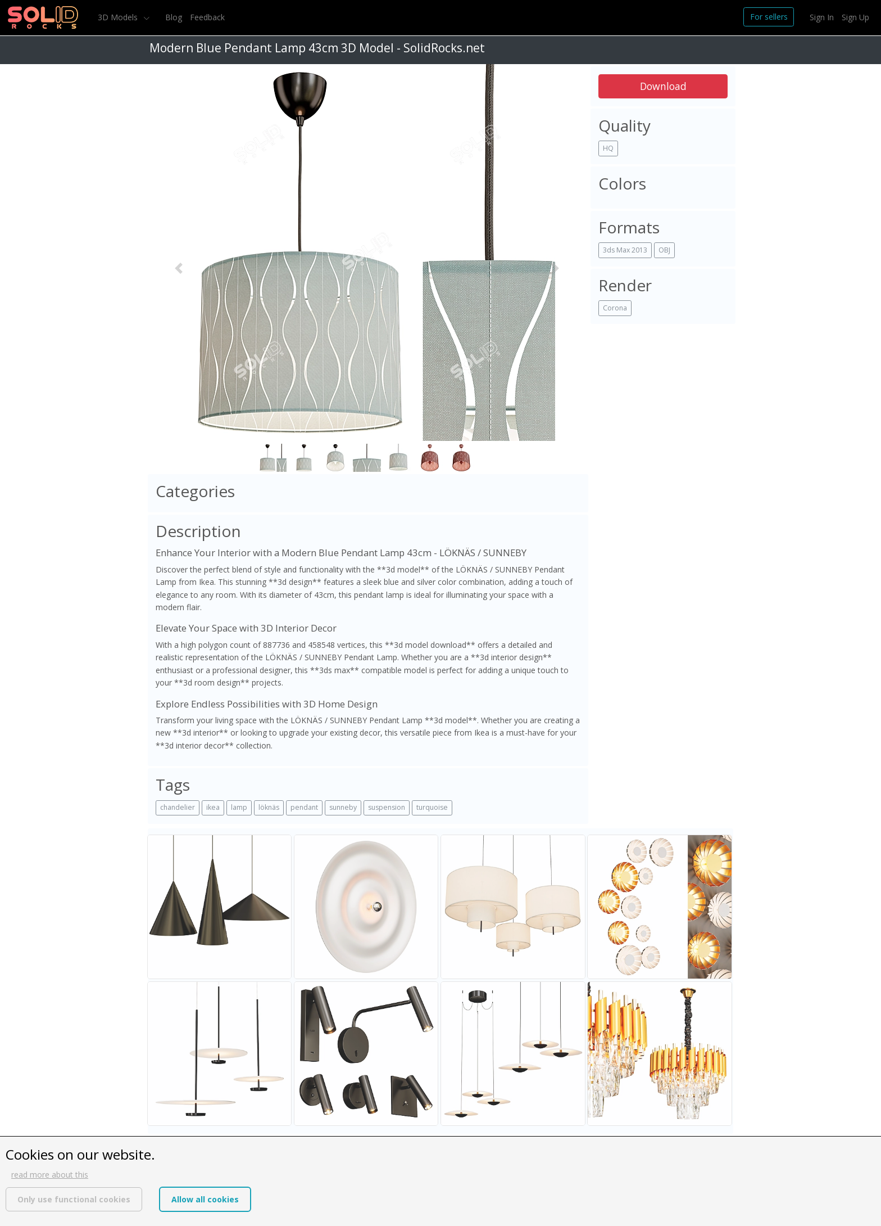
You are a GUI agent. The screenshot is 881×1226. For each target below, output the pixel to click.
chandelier (177, 807)
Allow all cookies (205, 1199)
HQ (608, 148)
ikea (213, 807)
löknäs (268, 807)
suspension (386, 807)
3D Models (119, 17)
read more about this (49, 1174)
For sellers (769, 16)
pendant (304, 807)
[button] (179, 268)
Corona (615, 308)
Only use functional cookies (73, 1199)
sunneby (343, 807)
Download (663, 86)
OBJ (664, 250)
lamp (239, 807)
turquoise (432, 807)
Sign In (822, 17)
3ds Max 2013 (625, 250)
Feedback (207, 17)
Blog (173, 17)
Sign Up (855, 17)
